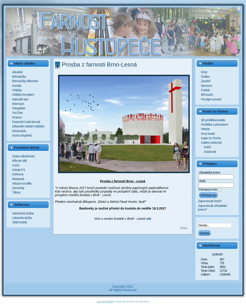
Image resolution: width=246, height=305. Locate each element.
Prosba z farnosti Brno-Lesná (99, 64)
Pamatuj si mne (208, 189)
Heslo (202, 181)
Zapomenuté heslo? (210, 201)
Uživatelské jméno (209, 172)
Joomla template (105, 301)
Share (184, 228)
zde (148, 218)
